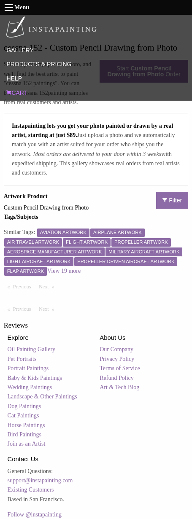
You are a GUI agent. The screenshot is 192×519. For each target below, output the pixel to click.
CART (16, 92)
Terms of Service (120, 368)
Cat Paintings (23, 415)
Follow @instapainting (35, 514)
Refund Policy (117, 378)
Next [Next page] (48, 286)
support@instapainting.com (40, 480)
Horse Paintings (26, 425)
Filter (172, 200)
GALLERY (19, 50)
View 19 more (64, 271)
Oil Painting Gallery (32, 349)
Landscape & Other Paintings (42, 396)
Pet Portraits (22, 359)
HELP (14, 78)
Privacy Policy (117, 359)
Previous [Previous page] (24, 286)
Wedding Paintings (30, 387)
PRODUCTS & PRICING (38, 64)
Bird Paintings (25, 434)
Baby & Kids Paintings (35, 378)
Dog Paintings (24, 406)
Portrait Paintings (28, 368)
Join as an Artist (27, 444)
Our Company (116, 349)
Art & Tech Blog (119, 387)
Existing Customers (31, 490)
